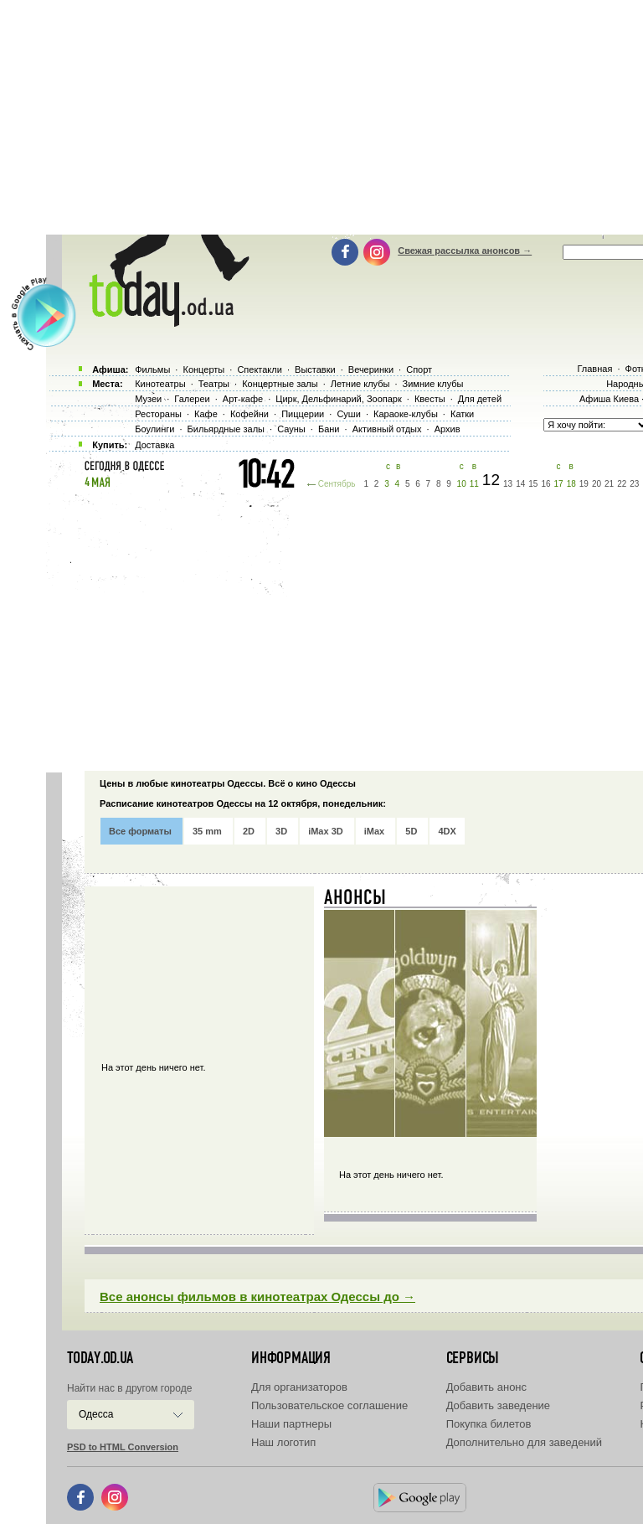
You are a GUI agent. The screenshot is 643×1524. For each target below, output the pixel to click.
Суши (348, 414)
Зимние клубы (433, 384)
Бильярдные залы (226, 429)
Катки (462, 414)
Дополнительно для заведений (524, 1442)
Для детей (480, 399)
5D (411, 831)
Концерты (203, 369)
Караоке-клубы (405, 414)
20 (596, 483)
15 (533, 483)
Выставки (315, 369)
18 (571, 483)
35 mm (207, 831)
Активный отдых (387, 429)
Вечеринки (371, 369)
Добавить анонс (486, 1387)
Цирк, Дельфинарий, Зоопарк (338, 399)
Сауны (291, 429)
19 (584, 483)
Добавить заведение (498, 1405)
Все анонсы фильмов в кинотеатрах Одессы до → (257, 1296)
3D (281, 831)
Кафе (206, 414)
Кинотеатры (160, 384)
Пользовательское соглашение (329, 1405)
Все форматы (140, 831)
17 (558, 483)
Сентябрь (337, 483)
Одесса (96, 1414)
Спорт (419, 369)
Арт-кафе (243, 399)
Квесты (429, 399)
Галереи (191, 399)
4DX (446, 831)
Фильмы (152, 369)
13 (507, 483)
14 (520, 483)
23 (634, 483)
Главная (594, 369)
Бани (329, 429)
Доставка (154, 445)
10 (461, 483)
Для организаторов (299, 1387)
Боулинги (154, 429)
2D (249, 831)
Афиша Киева (609, 399)
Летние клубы (360, 384)
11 (474, 483)
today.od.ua (100, 1358)
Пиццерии (302, 414)
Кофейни (249, 414)
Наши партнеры (291, 1424)
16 (545, 483)
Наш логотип (283, 1442)
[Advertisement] (344, 628)
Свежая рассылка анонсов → (465, 250)
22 (621, 483)
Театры (213, 384)
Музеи (148, 399)
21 (609, 483)
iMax (374, 831)
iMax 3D (325, 831)
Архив (447, 429)
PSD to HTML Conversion (122, 1447)
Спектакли (259, 369)
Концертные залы (279, 384)
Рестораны (158, 414)
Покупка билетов (489, 1424)
